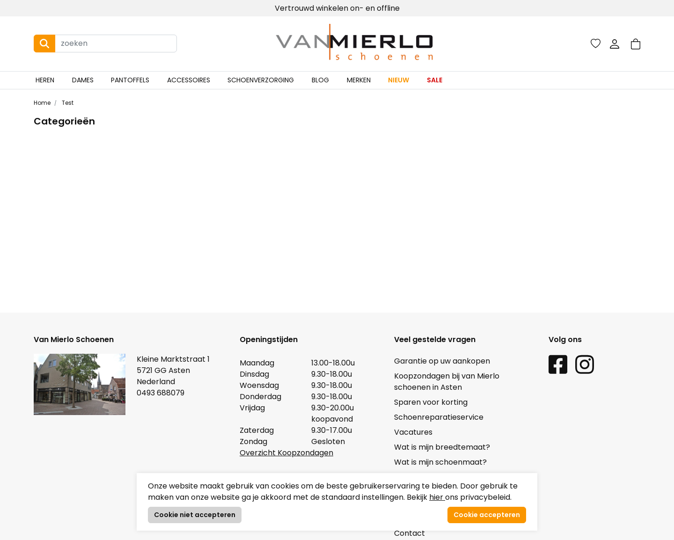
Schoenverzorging (260, 80)
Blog (320, 80)
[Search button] (44, 43)
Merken (359, 80)
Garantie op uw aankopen (442, 361)
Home (42, 103)
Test (66, 103)
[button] (635, 44)
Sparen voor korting (431, 402)
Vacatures (413, 432)
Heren (45, 80)
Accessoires (188, 80)
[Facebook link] (558, 363)
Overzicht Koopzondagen (286, 452)
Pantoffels (130, 80)
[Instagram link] (584, 363)
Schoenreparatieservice (439, 417)
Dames (83, 80)
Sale (434, 80)
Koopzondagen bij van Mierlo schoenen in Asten (446, 382)
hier (437, 497)
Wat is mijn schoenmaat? (440, 462)
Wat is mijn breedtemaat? (442, 447)
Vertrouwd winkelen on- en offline (337, 8)
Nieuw (398, 80)
